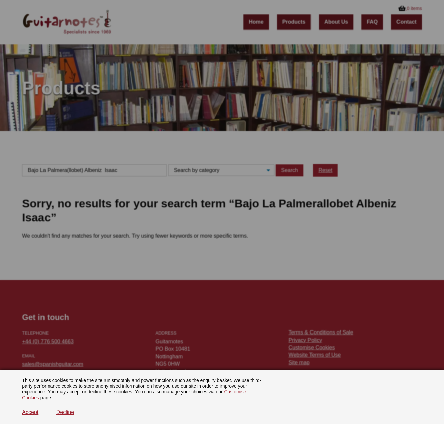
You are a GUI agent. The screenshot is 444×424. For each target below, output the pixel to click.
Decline (65, 412)
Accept (30, 412)
